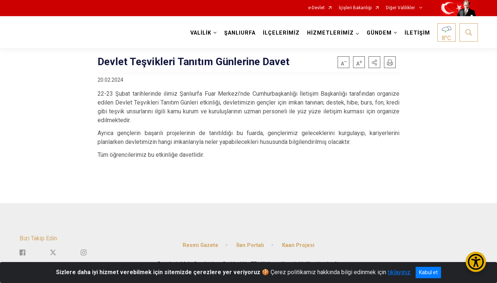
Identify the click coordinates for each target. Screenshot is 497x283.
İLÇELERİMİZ (281, 33)
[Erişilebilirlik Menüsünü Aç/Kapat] (476, 262)
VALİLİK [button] (200, 33)
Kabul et (428, 272)
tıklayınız (399, 272)
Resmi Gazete (200, 244)
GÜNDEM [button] (379, 33)
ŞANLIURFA (239, 33)
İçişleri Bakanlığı (355, 8)
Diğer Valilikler (401, 8)
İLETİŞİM (417, 33)
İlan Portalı (250, 244)
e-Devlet (316, 8)
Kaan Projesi (298, 244)
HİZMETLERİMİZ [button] (330, 33)
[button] (374, 62)
